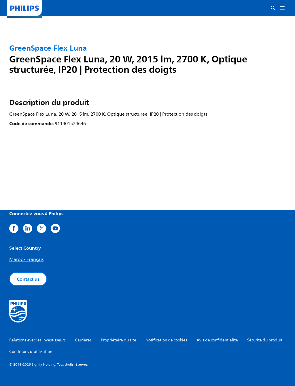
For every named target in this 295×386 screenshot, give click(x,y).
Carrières (83, 340)
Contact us (28, 279)
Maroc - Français (26, 259)
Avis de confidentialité (217, 340)
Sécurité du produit (264, 340)
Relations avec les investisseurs (37, 340)
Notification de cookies (166, 340)
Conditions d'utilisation (30, 351)
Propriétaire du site (118, 340)
